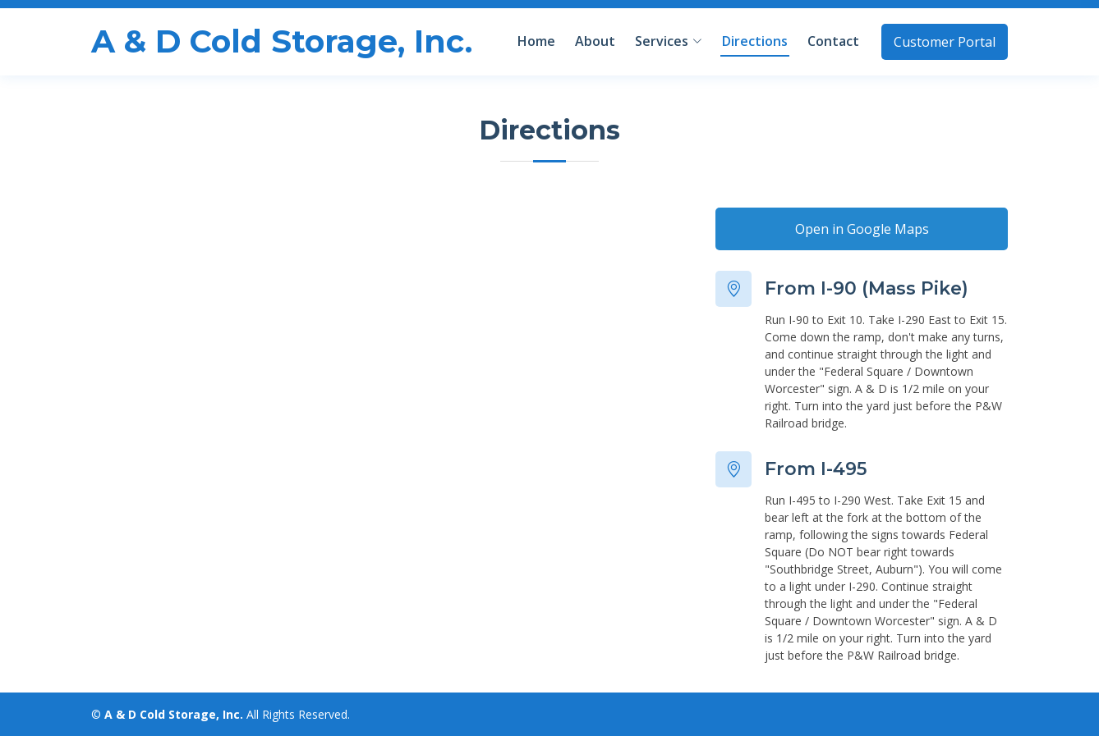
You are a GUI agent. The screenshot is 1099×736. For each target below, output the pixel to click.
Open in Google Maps (862, 229)
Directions (755, 41)
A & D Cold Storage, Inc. (281, 41)
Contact (833, 41)
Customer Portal (945, 42)
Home (536, 41)
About (595, 41)
